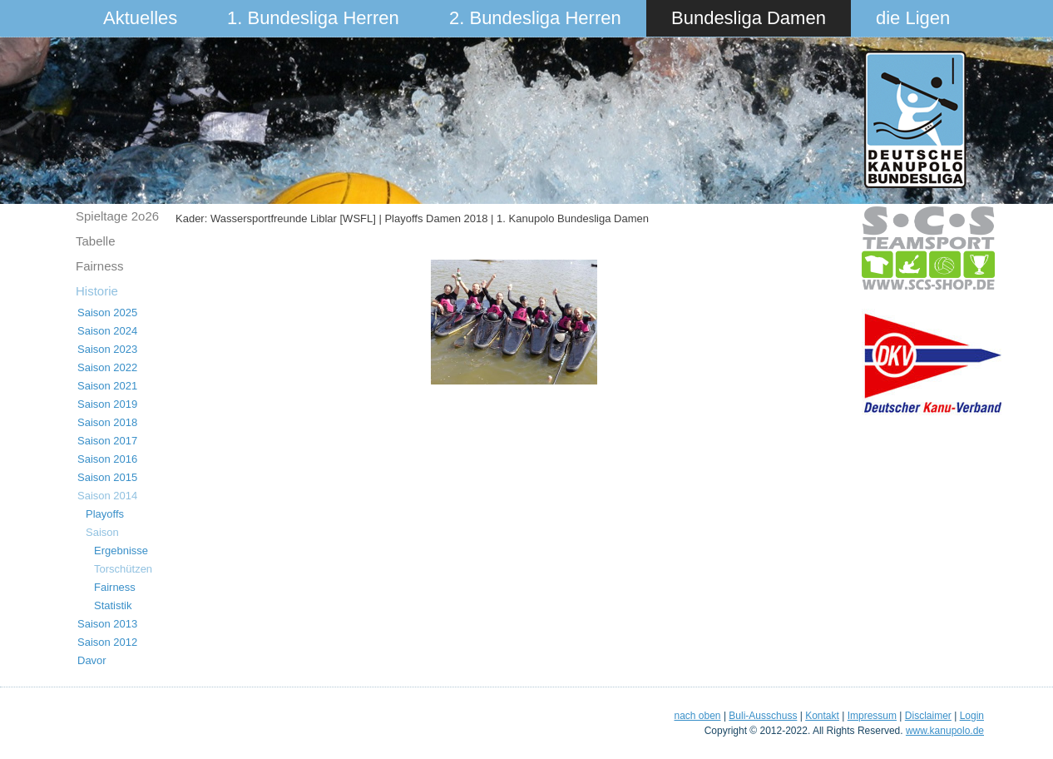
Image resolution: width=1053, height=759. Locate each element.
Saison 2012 (107, 642)
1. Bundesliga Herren (313, 17)
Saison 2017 (107, 440)
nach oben (697, 716)
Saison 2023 (107, 349)
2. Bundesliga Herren (535, 17)
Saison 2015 (107, 477)
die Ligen (913, 17)
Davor (91, 660)
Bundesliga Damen (748, 17)
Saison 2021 (107, 386)
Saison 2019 (107, 404)
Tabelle (96, 241)
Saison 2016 (107, 459)
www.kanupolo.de (945, 731)
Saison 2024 (107, 331)
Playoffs (105, 514)
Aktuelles (140, 17)
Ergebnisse (121, 550)
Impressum (872, 716)
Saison (102, 532)
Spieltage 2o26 (117, 216)
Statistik (113, 605)
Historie (97, 291)
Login (972, 716)
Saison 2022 (107, 367)
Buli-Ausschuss (763, 716)
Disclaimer (928, 716)
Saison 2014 (107, 495)
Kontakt (822, 716)
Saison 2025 (107, 312)
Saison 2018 (107, 422)
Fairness (100, 266)
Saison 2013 (107, 624)
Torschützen (123, 569)
